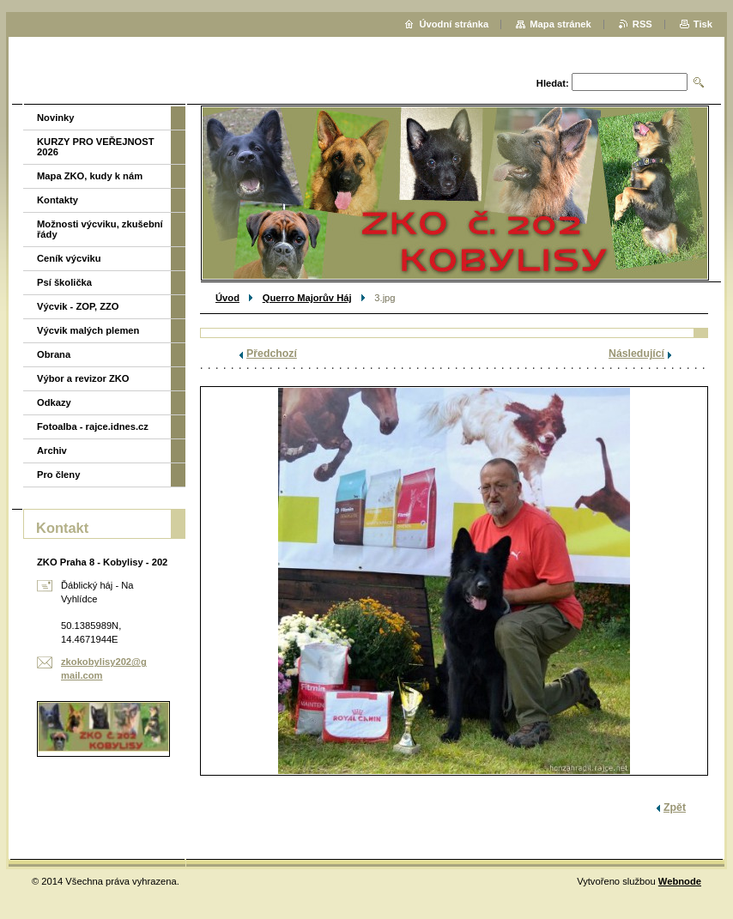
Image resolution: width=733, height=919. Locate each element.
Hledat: (552, 83)
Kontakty (57, 200)
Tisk (703, 24)
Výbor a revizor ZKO (83, 378)
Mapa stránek (560, 24)
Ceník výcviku (69, 258)
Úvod (227, 298)
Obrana (53, 354)
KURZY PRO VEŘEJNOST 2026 (95, 146)
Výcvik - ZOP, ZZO (78, 306)
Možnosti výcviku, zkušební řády (100, 229)
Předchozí (271, 354)
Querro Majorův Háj (307, 298)
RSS (642, 24)
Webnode (679, 881)
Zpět (674, 807)
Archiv (52, 450)
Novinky (56, 117)
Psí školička (64, 282)
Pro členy (58, 474)
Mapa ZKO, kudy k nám (89, 176)
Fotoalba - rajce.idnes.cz (92, 426)
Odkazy (54, 402)
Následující (636, 354)
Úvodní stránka (453, 24)
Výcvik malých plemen (88, 330)
